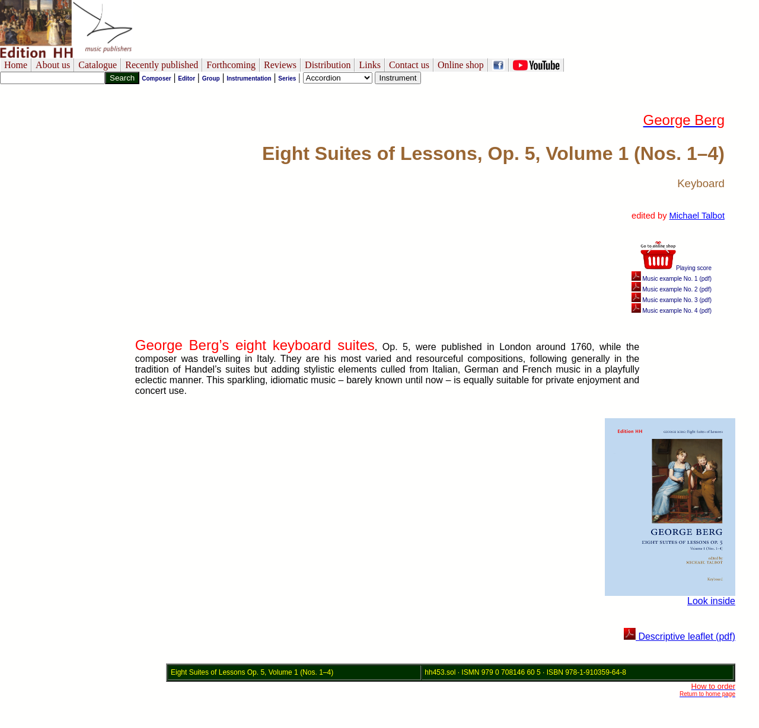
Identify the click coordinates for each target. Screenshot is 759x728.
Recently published (161, 65)
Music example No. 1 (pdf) (672, 278)
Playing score (676, 268)
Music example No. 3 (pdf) (672, 300)
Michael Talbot (697, 215)
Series (287, 78)
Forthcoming (231, 65)
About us (53, 65)
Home (15, 65)
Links (369, 65)
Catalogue (97, 65)
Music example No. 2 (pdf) (672, 289)
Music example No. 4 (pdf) (672, 310)
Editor (186, 78)
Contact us (409, 65)
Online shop (461, 65)
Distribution (327, 65)
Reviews (280, 65)
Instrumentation (249, 78)
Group (211, 78)
